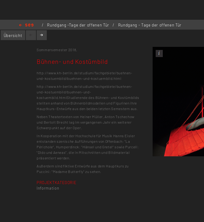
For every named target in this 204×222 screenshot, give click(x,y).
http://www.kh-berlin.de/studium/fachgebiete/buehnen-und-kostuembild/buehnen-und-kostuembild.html (85, 92)
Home (26, 25)
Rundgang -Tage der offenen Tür (78, 25)
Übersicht (13, 35)
